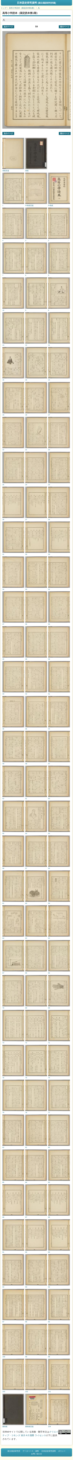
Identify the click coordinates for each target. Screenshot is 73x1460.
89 (49, 1252)
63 (26, 938)
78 (26, 1112)
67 (3, 973)
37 (3, 624)
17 (49, 415)
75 (26, 1078)
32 (49, 589)
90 (26, 1252)
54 (26, 833)
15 (26, 380)
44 (49, 729)
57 (26, 868)
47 (49, 764)
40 (3, 659)
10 (3, 310)
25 (3, 485)
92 (49, 1287)
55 (3, 833)
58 (3, 868)
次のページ (8, 27)
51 (26, 798)
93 (26, 1287)
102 (26, 1391)
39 (26, 659)
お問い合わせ (36, 1454)
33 (26, 589)
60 (26, 903)
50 (49, 798)
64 (3, 938)
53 (49, 833)
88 (3, 1217)
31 (3, 554)
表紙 (27, 171)
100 (3, 1357)
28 (3, 519)
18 (26, 415)
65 (49, 973)
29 (49, 554)
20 (49, 450)
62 (49, 938)
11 (49, 345)
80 (49, 1147)
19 (3, 415)
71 (49, 1043)
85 (3, 1182)
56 (49, 868)
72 (26, 1043)
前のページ (64, 27)
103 (3, 1391)
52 (3, 798)
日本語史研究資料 (36, 2)
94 (3, 1287)
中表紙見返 (29, 205)
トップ (3, 8)
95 (49, 1322)
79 (3, 1112)
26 (49, 519)
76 (3, 1078)
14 (49, 380)
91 (3, 1252)
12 (26, 345)
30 (26, 554)
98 (49, 1357)
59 (49, 903)
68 (49, 1008)
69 (26, 1008)
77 (49, 1112)
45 (26, 729)
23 (49, 485)
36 (26, 624)
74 (49, 1078)
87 (26, 1217)
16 (3, 380)
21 (26, 450)
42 (26, 694)
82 (3, 1147)
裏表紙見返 (29, 1426)
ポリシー (61, 1451)
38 (49, 659)
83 (49, 1182)
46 (3, 729)
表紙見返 (5, 171)
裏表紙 (4, 1426)
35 (49, 624)
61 (3, 903)
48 (26, 764)
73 (3, 1043)
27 (26, 519)
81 (26, 1147)
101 (49, 1391)
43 (3, 694)
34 (3, 589)
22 (3, 450)
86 (49, 1217)
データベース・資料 (31, 1451)
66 (26, 973)
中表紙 (50, 205)
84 (26, 1182)
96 (26, 1322)
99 (26, 1357)
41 (49, 694)
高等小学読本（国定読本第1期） (22, 8)
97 (3, 1322)
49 (3, 764)
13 (3, 345)
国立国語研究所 (14, 1451)
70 (3, 1008)
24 (26, 485)
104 (49, 1426)
